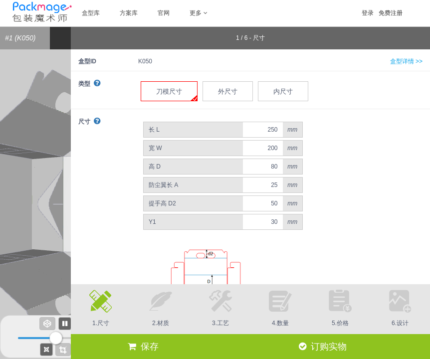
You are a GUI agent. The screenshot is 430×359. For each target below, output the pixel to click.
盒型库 (91, 12)
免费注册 (391, 12)
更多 (199, 12)
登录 (368, 12)
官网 (164, 12)
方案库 (129, 12)
